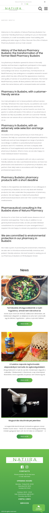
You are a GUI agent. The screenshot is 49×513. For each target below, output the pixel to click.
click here (27, 476)
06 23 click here (30, 474)
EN (27, 4)
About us (12, 20)
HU (25, 4)
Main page (4, 20)
